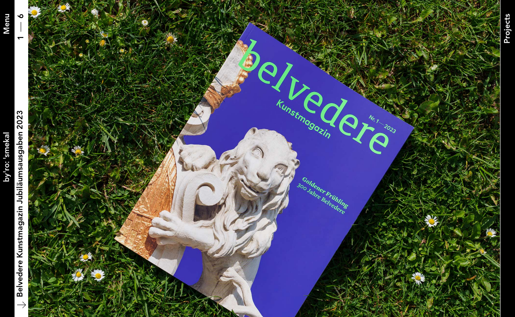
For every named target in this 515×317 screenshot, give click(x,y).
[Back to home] (7, 158)
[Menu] (7, 24)
